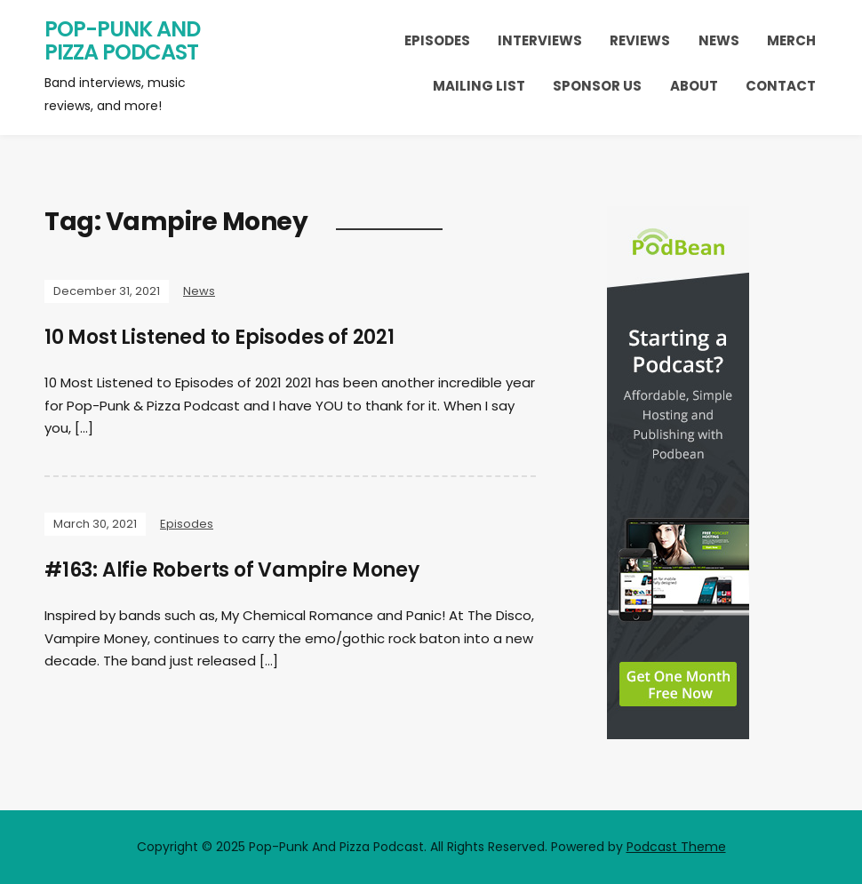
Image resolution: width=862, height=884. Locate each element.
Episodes (437, 40)
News (718, 40)
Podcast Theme (676, 847)
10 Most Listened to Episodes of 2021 (219, 337)
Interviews (540, 40)
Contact (781, 85)
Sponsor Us (597, 85)
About (694, 85)
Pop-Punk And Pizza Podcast (122, 40)
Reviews (640, 40)
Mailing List (479, 85)
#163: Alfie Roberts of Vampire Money (231, 570)
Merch (791, 40)
